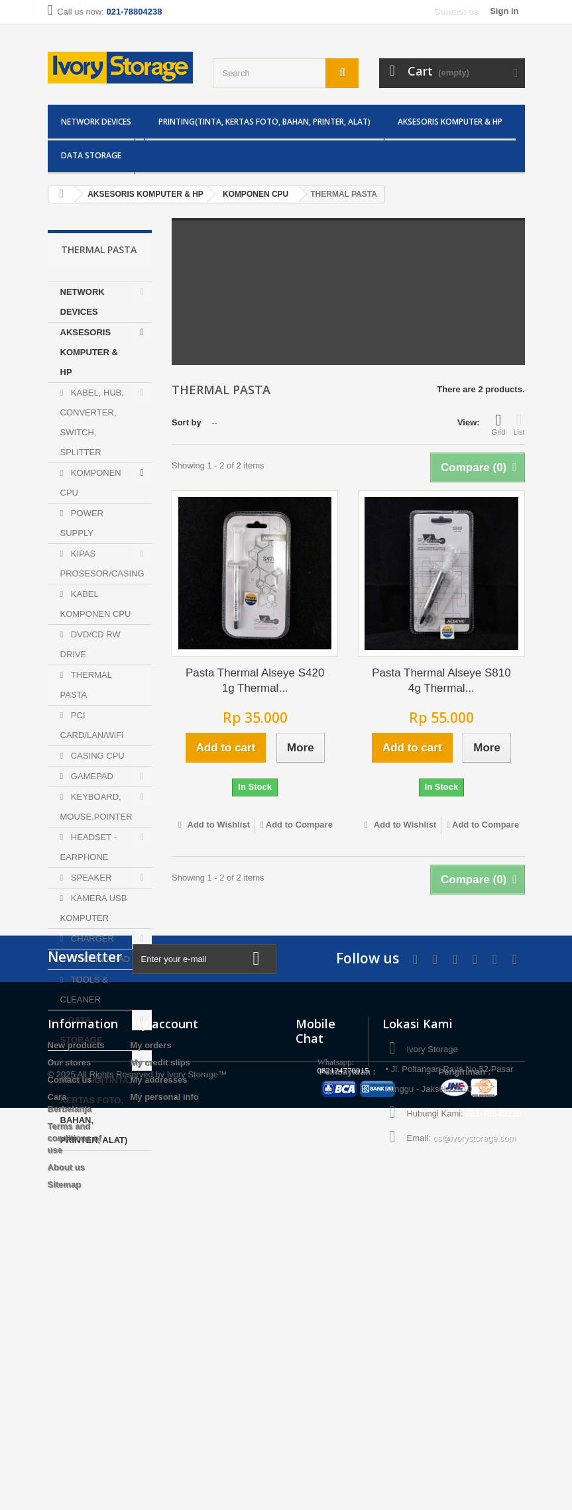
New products (76, 1314)
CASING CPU (96, 756)
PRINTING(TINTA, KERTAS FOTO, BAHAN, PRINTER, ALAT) (264, 121)
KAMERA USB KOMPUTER (93, 908)
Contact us (455, 11)
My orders (151, 1314)
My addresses (159, 1348)
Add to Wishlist (217, 825)
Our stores (69, 1331)
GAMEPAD (90, 776)
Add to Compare (299, 825)
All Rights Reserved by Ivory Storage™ (152, 1477)
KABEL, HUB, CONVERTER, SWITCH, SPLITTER (92, 422)
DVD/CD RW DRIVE (90, 644)
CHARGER (91, 939)
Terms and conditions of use (75, 1406)
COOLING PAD (99, 959)
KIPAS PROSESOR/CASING (102, 563)
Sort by (186, 422)
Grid (499, 424)
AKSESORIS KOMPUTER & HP (450, 121)
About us (66, 1435)
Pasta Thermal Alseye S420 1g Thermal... (255, 680)
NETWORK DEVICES (96, 121)
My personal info (165, 1365)
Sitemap (65, 1453)
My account (164, 1292)
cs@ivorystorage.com (474, 1406)
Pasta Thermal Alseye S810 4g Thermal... (441, 680)
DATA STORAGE (91, 155)
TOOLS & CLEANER (84, 989)
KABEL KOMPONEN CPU (95, 604)
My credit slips (160, 1331)
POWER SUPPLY (81, 523)
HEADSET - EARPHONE (88, 847)
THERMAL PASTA (86, 685)
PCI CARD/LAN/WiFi (91, 725)
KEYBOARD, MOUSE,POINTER (96, 807)
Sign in (504, 11)
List (518, 424)
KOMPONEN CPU (90, 483)
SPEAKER (89, 878)
